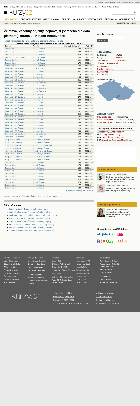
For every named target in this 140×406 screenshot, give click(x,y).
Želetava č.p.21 (11, 66)
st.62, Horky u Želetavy (41, 140)
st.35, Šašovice (38, 72)
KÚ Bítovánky (103, 66)
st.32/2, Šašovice (39, 86)
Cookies (68, 293)
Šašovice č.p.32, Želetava (15, 83)
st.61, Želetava (38, 171)
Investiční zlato (61, 277)
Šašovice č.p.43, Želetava (15, 111)
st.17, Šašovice (38, 111)
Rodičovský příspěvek (12, 273)
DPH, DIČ (66, 19)
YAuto (119, 2)
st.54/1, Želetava (39, 165)
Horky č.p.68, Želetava (13, 148)
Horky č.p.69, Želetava (13, 151)
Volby (102, 273)
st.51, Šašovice (38, 123)
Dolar (43, 264)
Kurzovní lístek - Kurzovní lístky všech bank (28, 209)
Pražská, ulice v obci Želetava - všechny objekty (30, 227)
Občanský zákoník (82, 273)
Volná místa (38, 268)
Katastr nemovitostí (108, 63)
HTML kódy (114, 303)
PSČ (88, 261)
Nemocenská (32, 278)
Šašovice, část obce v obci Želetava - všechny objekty (33, 215)
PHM (59, 280)
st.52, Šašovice (38, 125)
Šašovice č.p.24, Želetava (15, 137)
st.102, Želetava (39, 49)
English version (106, 276)
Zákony (97, 7)
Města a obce (95, 19)
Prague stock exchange (108, 282)
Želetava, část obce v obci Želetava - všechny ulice (32, 231)
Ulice (109, 140)
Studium (137, 2)
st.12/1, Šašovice (39, 88)
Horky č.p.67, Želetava (13, 145)
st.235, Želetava (39, 52)
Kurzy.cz (6, 23)
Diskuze (116, 7)
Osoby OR (120, 132)
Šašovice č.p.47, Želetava (15, 123)
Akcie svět (28, 7)
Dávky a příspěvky (35, 275)
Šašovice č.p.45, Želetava (15, 117)
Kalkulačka (89, 7)
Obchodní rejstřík (103, 2)
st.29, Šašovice (38, 103)
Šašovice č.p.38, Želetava (15, 100)
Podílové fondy (65, 264)
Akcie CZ (19, 7)
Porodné (41, 278)
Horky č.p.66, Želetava (13, 142)
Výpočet (17, 258)
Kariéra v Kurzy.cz (104, 296)
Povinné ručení (9, 282)
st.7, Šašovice (38, 74)
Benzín (64, 280)
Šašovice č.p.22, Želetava (15, 131)
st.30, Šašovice (38, 100)
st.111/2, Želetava (39, 60)
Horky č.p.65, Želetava (13, 140)
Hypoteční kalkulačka (11, 279)
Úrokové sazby (33, 261)
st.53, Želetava (38, 162)
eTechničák (110, 266)
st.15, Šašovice (38, 105)
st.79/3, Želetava (39, 66)
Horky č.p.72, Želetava (13, 159)
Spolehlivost (113, 261)
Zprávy (12, 7)
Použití (99, 303)
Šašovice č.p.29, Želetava (15, 74)
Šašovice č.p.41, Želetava (15, 108)
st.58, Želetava (38, 174)
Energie (81, 7)
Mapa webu (109, 273)
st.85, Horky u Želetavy (41, 159)
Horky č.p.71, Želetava (13, 157)
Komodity (46, 7)
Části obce (116, 140)
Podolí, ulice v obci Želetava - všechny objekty (29, 218)
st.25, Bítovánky (39, 57)
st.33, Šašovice (38, 80)
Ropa (54, 280)
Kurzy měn (38, 7)
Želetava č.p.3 (10, 165)
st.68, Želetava (38, 188)
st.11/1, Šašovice (39, 83)
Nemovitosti (15, 23)
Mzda (39, 271)
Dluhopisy (55, 264)
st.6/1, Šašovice (39, 69)
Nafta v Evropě (57, 282)
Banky (30, 258)
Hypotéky (67, 7)
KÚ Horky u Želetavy (105, 69)
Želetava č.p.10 (11, 182)
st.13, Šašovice (38, 94)
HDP (63, 267)
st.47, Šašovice (38, 114)
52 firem (119, 58)
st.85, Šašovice (38, 128)
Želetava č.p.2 (10, 162)
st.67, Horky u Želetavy (41, 142)
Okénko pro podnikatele (108, 205)
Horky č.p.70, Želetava (13, 154)
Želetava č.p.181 (11, 52)
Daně (46, 19)
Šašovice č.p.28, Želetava (15, 72)
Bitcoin (59, 7)
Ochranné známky (129, 19)
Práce (104, 7)
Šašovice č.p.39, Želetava (15, 103)
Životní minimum (10, 276)
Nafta (69, 280)
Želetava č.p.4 (10, 168)
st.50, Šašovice (38, 120)
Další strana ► (87, 191)
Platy (43, 271)
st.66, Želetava (38, 185)
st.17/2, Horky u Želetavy (42, 145)
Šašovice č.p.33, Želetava (15, 86)
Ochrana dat (58, 293)
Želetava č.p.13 (11, 185)
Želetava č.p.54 (11, 49)
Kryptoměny (56, 270)
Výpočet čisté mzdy (11, 261)
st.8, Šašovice (38, 77)
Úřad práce (32, 271)
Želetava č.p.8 (10, 177)
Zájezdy (112, 2)
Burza (54, 261)
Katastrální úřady (82, 267)
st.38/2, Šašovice (39, 134)
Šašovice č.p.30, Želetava (15, 77)
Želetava (23, 23)
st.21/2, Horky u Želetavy (42, 151)
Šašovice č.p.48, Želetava (15, 125)
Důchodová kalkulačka (12, 264)
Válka (109, 7)
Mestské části (127, 140)
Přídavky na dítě (10, 267)
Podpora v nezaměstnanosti (38, 281)
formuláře (84, 282)
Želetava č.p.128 (11, 54)
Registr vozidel (105, 264)
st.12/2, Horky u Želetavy (42, 157)
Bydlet (131, 2)
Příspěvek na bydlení (11, 270)
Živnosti (112, 132)
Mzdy (67, 267)
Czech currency (105, 279)
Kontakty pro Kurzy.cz (105, 300)
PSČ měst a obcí (104, 117)
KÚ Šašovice (102, 72)
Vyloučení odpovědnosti (63, 296)
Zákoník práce (81, 276)
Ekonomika (111, 19)
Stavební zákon (81, 279)
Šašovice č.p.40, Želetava (15, 105)
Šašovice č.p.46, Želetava (15, 120)
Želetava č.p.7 (10, 174)
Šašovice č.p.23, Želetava (15, 134)
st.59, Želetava (38, 177)
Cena (107, 261)
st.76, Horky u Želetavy (41, 148)
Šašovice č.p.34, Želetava (15, 88)
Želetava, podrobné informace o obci (47, 41)
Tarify (74, 7)
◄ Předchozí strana (73, 191)
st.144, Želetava (39, 54)
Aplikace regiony (105, 114)
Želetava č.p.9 (10, 179)
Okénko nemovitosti (107, 169)
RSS (105, 303)
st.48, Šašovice (38, 117)
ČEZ (59, 261)
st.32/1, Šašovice (39, 91)
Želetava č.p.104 (11, 63)
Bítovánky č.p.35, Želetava (15, 57)
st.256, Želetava (39, 63)
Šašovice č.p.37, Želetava (15, 97)
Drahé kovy (56, 274)
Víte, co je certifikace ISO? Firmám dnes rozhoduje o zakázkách (118, 214)
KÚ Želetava (102, 74)
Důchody (31, 284)
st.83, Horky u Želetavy (41, 154)
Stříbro (70, 277)
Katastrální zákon (104, 122)
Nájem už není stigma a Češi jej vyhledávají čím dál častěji (120, 189)
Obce (104, 140)
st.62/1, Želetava (39, 182)
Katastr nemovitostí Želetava (16, 41)
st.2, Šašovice (38, 131)
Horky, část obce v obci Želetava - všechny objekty (31, 224)
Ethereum (71, 270)
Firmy (106, 132)
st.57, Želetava (38, 168)
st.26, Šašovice (38, 108)
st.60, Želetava (38, 179)
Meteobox (125, 2)
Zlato (54, 7)
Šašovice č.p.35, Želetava (15, 91)
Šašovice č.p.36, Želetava (15, 94)
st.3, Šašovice (38, 137)
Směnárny (31, 264)
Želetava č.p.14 (11, 188)
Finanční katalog (106, 269)
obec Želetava (104, 52)
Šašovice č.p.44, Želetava (15, 114)
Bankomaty (39, 258)
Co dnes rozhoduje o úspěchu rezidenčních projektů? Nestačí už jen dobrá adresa (120, 179)
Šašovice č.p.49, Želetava (15, 128)
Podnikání (80, 258)
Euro (38, 264)
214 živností (121, 60)
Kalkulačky (79, 19)
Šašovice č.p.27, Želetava (15, 69)
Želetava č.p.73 (11, 60)
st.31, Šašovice (38, 97)
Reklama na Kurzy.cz (105, 293)
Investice (55, 258)
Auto (101, 261)
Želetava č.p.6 (10, 171)
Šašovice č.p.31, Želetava (15, 80)
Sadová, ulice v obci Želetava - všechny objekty (30, 212)
